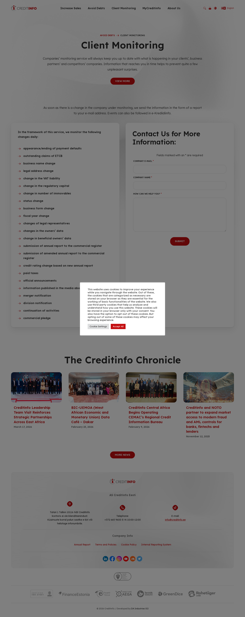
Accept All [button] (118, 326)
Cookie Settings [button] (98, 326)
